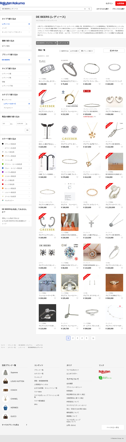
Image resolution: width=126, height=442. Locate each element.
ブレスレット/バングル (90, 79)
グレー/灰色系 (16, 152)
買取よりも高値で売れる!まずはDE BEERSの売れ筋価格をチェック (16, 220)
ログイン (109, 3)
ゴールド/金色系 (16, 196)
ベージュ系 (16, 160)
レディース (63, 43)
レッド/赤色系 (16, 184)
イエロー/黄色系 (16, 176)
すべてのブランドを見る (10, 425)
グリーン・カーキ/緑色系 (16, 164)
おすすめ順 (74, 51)
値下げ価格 (16, 46)
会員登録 (120, 3)
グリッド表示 (87, 51)
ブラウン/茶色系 (16, 156)
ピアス (108, 109)
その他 (108, 79)
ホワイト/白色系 (16, 148)
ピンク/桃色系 (16, 180)
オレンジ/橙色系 (16, 188)
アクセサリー (17, 108)
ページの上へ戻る (113, 427)
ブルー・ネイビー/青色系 (16, 168)
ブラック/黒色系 (16, 144)
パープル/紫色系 (16, 172)
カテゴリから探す (102, 9)
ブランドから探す (118, 9)
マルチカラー (16, 200)
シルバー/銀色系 (16, 192)
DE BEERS (16, 60)
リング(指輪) (42, 79)
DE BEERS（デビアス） (46, 43)
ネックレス (42, 109)
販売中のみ (64, 51)
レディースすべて (17, 104)
